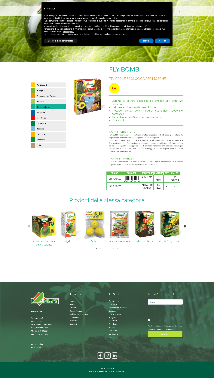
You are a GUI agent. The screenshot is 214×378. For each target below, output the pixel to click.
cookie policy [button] (111, 18)
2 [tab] (100, 248)
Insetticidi (41, 118)
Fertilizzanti (42, 85)
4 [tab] (109, 248)
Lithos (39, 145)
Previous (29, 226)
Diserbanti (41, 123)
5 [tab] (113, 248)
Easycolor (121, 372)
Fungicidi (41, 112)
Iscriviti (165, 334)
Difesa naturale (43, 107)
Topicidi (40, 129)
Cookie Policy (37, 347)
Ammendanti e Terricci (46, 96)
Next (184, 226)
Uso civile (41, 134)
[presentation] (164, 312)
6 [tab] (117, 248)
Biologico (41, 90)
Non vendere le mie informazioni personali (128, 26)
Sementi (40, 101)
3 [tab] (105, 248)
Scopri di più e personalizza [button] (60, 41)
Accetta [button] (162, 41)
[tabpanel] (44, 226)
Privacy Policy (37, 344)
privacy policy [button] (68, 32)
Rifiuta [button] (146, 41)
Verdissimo (41, 140)
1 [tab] (96, 248)
